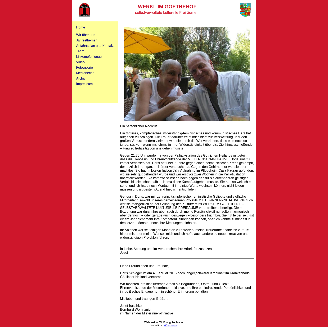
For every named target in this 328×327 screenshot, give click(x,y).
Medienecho (85, 73)
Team (80, 51)
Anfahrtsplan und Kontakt (95, 46)
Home (80, 27)
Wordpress (170, 325)
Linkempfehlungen (90, 56)
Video (80, 62)
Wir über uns (85, 35)
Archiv (80, 78)
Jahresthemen (86, 40)
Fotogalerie (84, 67)
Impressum (84, 84)
